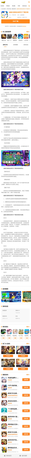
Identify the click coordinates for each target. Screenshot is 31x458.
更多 (27, 31)
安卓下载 (15, 21)
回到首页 (7, 455)
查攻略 (19, 5)
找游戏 (7, 5)
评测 (24, 5)
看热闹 (13, 5)
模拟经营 (14, 8)
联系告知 (24, 26)
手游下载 (9, 8)
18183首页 (3, 8)
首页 (2, 5)
